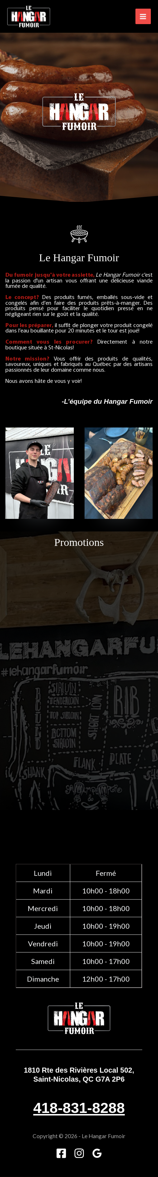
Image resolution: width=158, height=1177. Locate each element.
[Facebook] (61, 1153)
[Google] (97, 1153)
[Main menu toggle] (143, 16)
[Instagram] (79, 1153)
